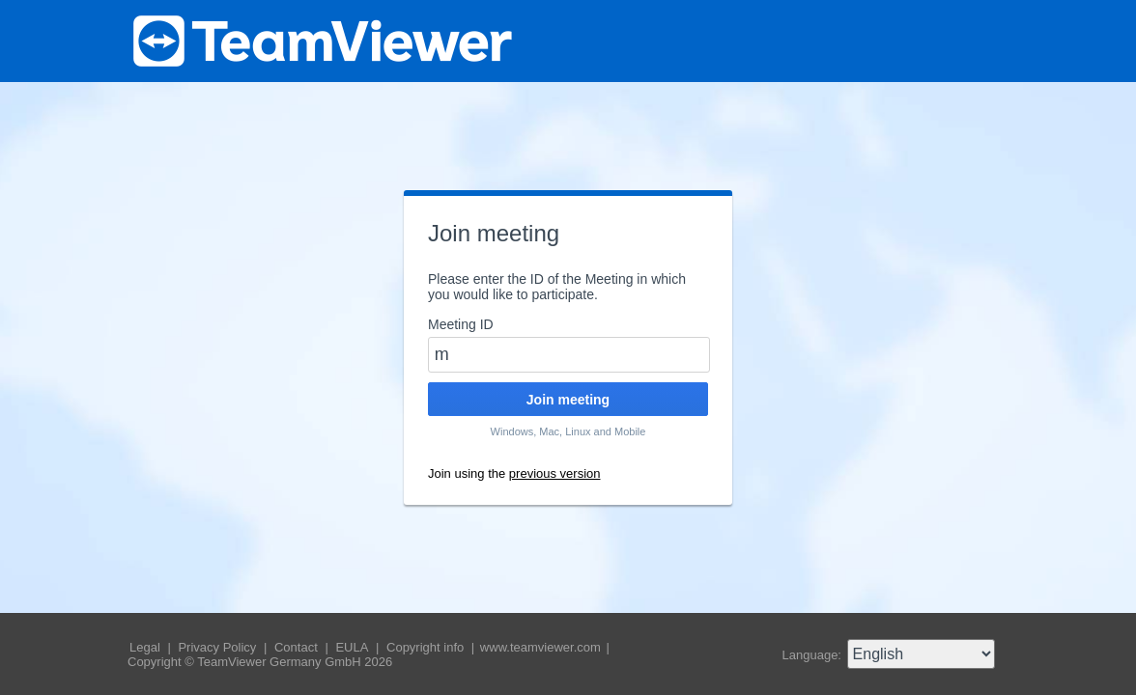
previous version (555, 473)
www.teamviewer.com (542, 647)
